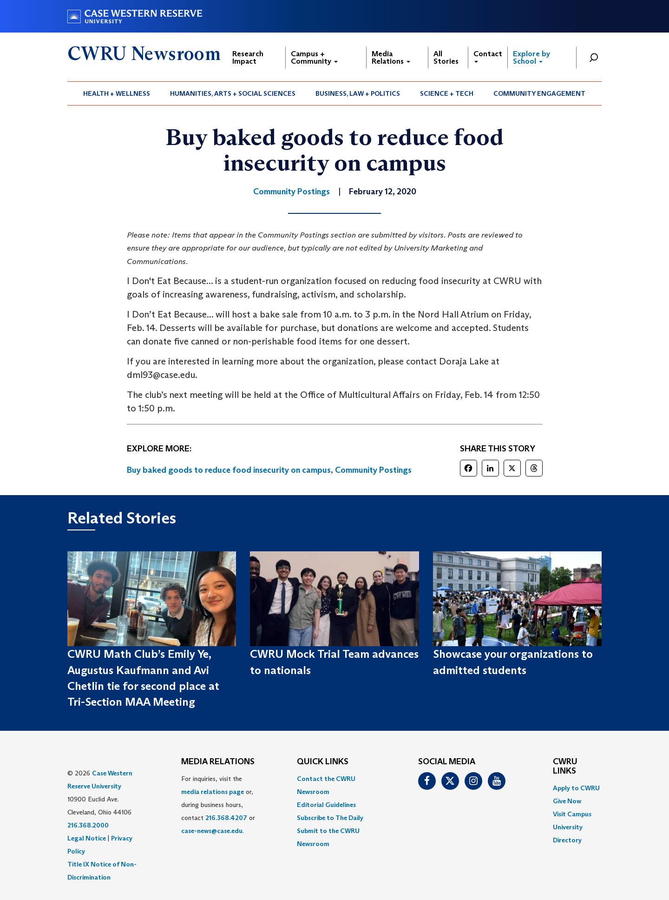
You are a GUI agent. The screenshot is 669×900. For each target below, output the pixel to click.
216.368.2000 (88, 825)
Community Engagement (539, 93)
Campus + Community (314, 57)
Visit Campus (572, 814)
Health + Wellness (116, 93)
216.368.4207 (226, 818)
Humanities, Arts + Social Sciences (232, 93)
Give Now (567, 801)
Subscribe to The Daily (330, 818)
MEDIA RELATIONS (218, 762)
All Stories (446, 57)
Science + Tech (446, 93)
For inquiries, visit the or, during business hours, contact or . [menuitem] (218, 804)
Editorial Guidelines (326, 805)
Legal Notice (86, 838)
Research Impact (247, 57)
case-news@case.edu (212, 831)
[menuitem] (116, 93)
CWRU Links (565, 766)
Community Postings (373, 470)
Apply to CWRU (576, 788)
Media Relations (391, 57)
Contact (487, 56)
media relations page (212, 792)
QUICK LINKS (322, 762)
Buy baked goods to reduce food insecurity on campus (229, 470)
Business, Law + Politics (357, 93)
